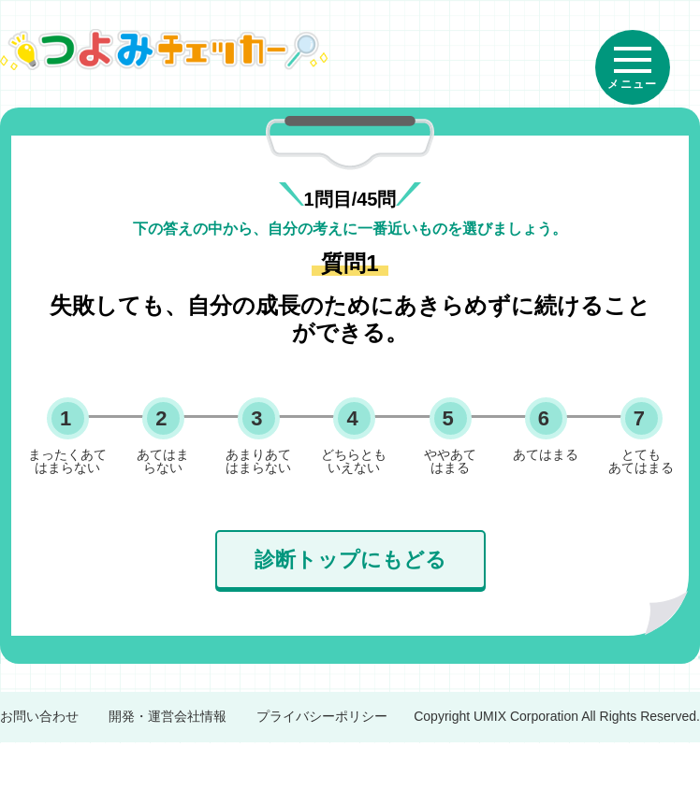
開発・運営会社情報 (167, 716)
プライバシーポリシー (321, 716)
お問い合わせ (39, 716)
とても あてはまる (641, 460)
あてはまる (545, 454)
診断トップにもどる (350, 559)
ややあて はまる (450, 460)
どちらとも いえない (353, 460)
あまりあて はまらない (258, 460)
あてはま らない (163, 460)
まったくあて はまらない (67, 460)
